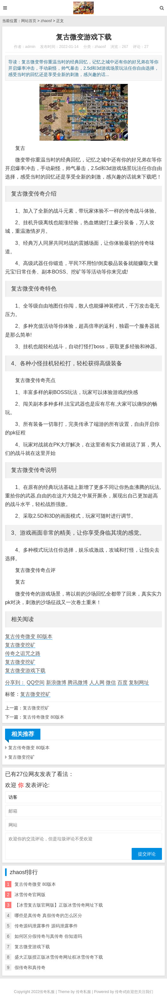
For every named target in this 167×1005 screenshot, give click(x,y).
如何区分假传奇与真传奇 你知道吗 (48, 936)
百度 (122, 682)
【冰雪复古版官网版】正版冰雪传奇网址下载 (59, 905)
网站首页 (28, 21)
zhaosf (46, 21)
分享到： (15, 682)
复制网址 (139, 682)
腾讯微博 (78, 682)
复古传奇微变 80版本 (28, 636)
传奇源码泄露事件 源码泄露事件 (46, 925)
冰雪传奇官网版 (30, 894)
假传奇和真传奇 (30, 967)
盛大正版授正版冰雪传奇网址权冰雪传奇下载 (59, 957)
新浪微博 (56, 682)
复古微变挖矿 (20, 645)
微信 (111, 682)
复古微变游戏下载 (25, 670)
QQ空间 (36, 682)
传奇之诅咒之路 (22, 653)
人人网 (96, 682)
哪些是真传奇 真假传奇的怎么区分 (48, 915)
